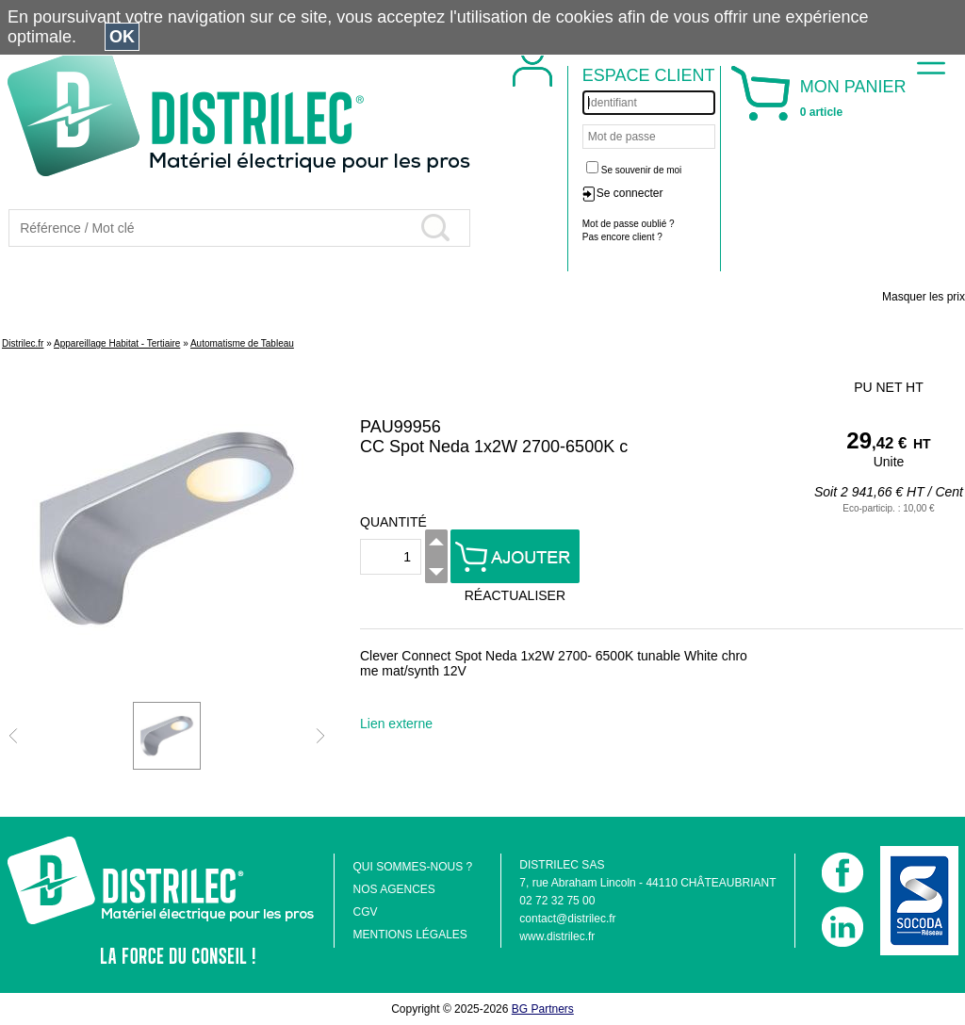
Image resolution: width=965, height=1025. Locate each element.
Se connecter (630, 193)
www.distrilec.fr (557, 936)
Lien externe (396, 723)
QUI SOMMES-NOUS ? (412, 866)
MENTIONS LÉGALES (409, 934)
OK (122, 36)
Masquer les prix (923, 296)
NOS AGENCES (393, 889)
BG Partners (543, 1009)
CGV (364, 912)
